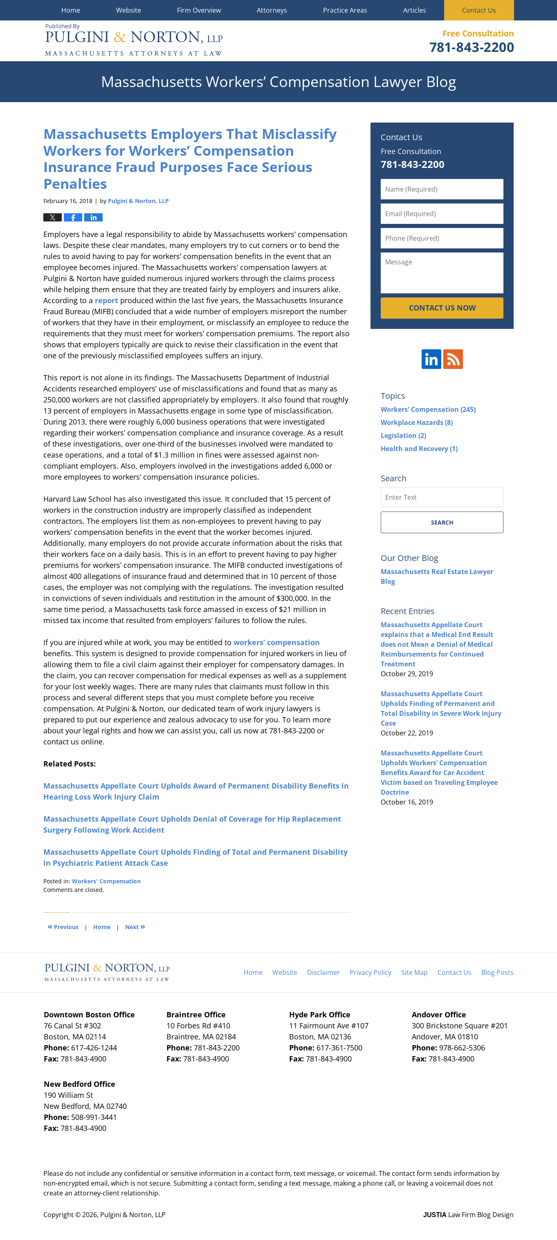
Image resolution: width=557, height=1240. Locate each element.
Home (70, 10)
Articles (414, 10)
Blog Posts (497, 972)
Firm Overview (199, 10)
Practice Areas (345, 10)
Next (135, 926)
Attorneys (272, 10)
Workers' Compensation (106, 881)
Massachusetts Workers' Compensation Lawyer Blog (134, 41)
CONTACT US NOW (442, 308)
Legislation (403, 435)
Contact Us (479, 10)
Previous (63, 926)
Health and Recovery (419, 448)
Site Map (414, 972)
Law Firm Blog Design (468, 1214)
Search (442, 522)
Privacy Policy (370, 972)
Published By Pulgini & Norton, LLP (471, 41)
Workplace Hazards (417, 422)
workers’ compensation (277, 642)
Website (128, 10)
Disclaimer (323, 972)
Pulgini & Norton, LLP (133, 1214)
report (106, 300)
